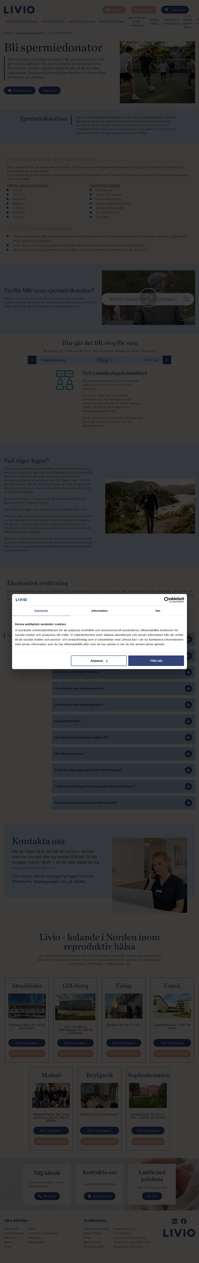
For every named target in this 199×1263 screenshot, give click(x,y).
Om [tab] (157, 610)
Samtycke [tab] (41, 610)
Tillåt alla (156, 660)
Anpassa (99, 660)
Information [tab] (99, 610)
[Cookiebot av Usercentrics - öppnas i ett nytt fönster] (167, 600)
